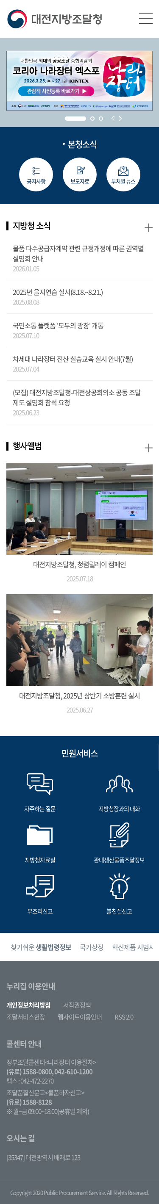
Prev (113, 118)
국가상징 (91, 947)
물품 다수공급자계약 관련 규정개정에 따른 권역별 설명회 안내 (78, 253)
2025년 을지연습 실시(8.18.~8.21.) (58, 292)
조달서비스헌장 (25, 1016)
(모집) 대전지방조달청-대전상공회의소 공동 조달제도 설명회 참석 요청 (77, 397)
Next (120, 118)
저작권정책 (77, 1005)
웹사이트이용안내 (80, 1016)
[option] (40, 947)
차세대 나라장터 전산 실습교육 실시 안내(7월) (73, 359)
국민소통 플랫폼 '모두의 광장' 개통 (58, 325)
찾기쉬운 (41, 947)
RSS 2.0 (123, 1016)
